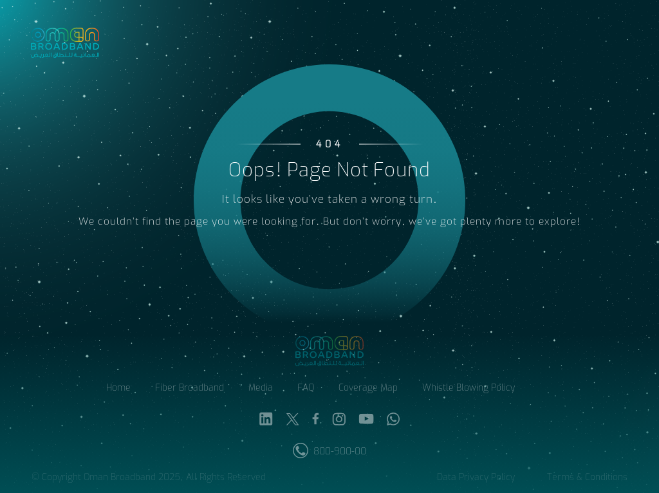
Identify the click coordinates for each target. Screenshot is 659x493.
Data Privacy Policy (476, 478)
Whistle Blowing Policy (468, 389)
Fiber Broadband (189, 389)
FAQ (305, 389)
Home (118, 389)
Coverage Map (368, 389)
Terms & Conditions (587, 478)
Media (260, 389)
